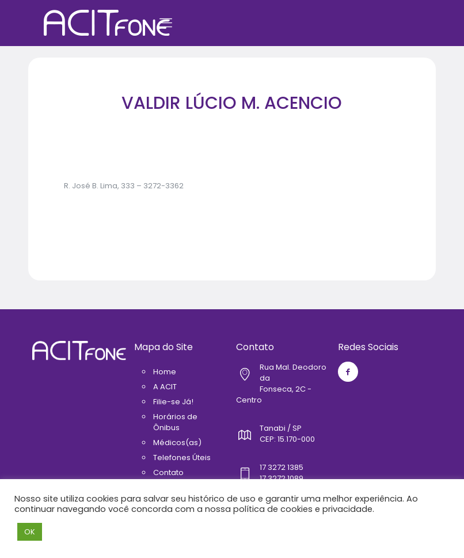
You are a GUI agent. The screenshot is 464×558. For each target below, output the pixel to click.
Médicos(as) (177, 442)
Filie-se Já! (173, 401)
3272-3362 (163, 185)
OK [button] (29, 531)
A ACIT (165, 386)
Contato (168, 472)
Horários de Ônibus (175, 422)
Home (164, 371)
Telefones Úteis (182, 457)
